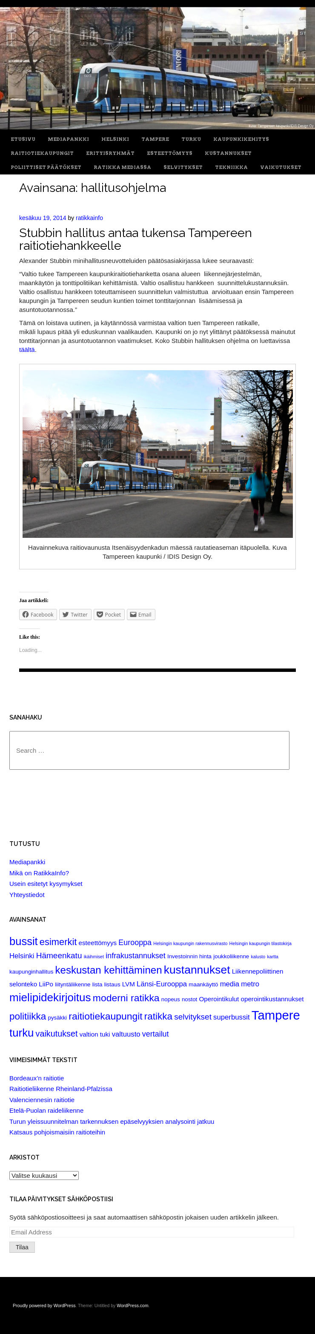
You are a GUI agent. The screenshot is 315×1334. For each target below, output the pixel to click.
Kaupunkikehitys (241, 139)
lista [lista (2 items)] (97, 984)
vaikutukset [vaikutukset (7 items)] (57, 1033)
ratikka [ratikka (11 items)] (158, 1016)
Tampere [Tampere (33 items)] (276, 1015)
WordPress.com (133, 1305)
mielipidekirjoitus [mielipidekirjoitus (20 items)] (50, 997)
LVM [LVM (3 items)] (128, 984)
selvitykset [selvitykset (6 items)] (193, 1016)
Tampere (155, 139)
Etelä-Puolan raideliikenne (46, 1110)
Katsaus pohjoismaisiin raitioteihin (57, 1132)
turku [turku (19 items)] (21, 1033)
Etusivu (23, 139)
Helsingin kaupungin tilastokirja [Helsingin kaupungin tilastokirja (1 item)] (260, 943)
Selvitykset (183, 167)
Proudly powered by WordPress (44, 1305)
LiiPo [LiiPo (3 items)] (46, 984)
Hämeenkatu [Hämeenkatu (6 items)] (59, 955)
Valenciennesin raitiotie (41, 1099)
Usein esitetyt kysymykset (46, 883)
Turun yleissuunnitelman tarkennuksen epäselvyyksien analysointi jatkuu (111, 1121)
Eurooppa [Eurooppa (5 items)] (135, 942)
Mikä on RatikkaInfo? (39, 873)
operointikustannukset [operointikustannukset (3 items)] (272, 999)
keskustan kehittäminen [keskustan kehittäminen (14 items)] (108, 970)
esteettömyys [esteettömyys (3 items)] (98, 942)
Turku (191, 139)
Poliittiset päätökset (46, 167)
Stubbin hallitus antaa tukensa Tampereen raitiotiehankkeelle (135, 239)
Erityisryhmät (110, 153)
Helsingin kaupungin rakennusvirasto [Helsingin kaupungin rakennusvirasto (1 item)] (190, 943)
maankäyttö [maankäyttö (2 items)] (203, 984)
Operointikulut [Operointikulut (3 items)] (219, 999)
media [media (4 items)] (230, 984)
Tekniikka (231, 167)
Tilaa (22, 1247)
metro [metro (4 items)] (250, 984)
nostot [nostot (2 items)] (189, 999)
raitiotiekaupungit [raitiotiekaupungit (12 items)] (105, 1016)
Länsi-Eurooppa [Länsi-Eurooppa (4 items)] (162, 984)
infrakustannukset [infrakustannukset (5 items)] (136, 955)
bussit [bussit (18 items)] (23, 941)
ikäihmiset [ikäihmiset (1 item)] (94, 956)
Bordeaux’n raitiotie (36, 1078)
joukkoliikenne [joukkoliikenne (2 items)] (231, 956)
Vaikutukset (280, 167)
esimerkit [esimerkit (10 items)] (58, 942)
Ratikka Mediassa (122, 167)
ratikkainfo (89, 217)
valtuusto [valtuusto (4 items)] (126, 1034)
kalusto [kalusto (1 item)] (258, 956)
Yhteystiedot (27, 894)
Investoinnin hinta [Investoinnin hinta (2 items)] (189, 956)
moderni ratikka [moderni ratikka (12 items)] (126, 997)
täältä (27, 349)
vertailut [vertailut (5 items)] (155, 1034)
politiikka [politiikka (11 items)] (27, 1016)
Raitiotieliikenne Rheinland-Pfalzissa (60, 1088)
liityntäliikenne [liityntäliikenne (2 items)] (72, 984)
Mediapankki (68, 139)
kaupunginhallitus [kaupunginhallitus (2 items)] (31, 971)
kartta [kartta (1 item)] (272, 956)
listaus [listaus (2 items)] (112, 984)
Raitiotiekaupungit (42, 153)
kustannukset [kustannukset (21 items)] (197, 969)
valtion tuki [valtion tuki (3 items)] (95, 1034)
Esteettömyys (169, 153)
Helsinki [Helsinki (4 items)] (21, 956)
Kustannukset (228, 153)
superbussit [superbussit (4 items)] (231, 1017)
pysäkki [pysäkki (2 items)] (57, 1017)
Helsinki (115, 139)
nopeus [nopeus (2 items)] (170, 999)
